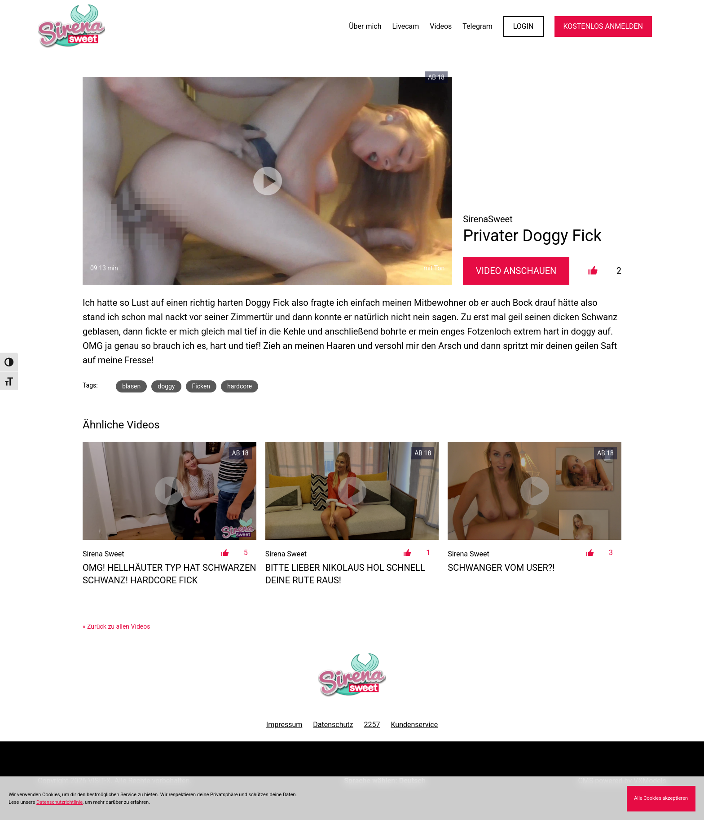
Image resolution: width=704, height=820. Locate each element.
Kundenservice (414, 724)
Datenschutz (333, 724)
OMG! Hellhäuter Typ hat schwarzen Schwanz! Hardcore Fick (169, 574)
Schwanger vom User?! (501, 567)
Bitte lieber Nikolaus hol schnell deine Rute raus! (345, 574)
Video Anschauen (516, 270)
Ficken (201, 386)
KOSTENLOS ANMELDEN (603, 26)
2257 (372, 724)
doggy (166, 386)
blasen (131, 386)
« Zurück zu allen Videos (116, 626)
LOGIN (523, 26)
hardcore (239, 386)
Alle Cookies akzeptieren (661, 798)
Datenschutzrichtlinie (59, 802)
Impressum (284, 724)
